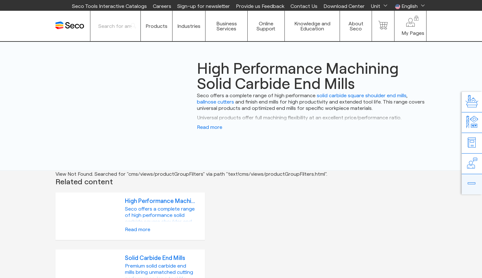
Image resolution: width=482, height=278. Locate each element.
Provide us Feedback (260, 6)
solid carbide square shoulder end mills (362, 95)
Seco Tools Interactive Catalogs (109, 6)
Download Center (344, 6)
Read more (209, 127)
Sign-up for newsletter (203, 6)
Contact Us (303, 6)
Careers (162, 6)
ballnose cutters (215, 101)
